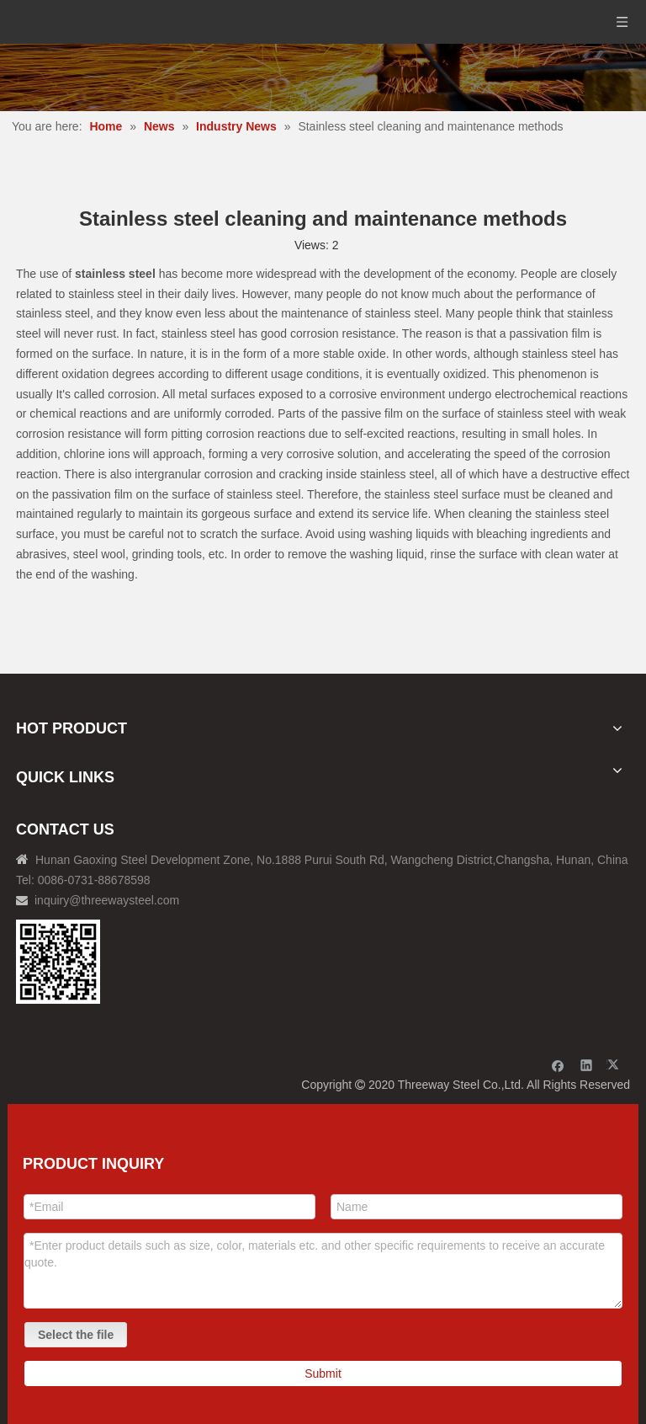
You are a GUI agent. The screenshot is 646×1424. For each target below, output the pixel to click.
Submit (323, 1373)
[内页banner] (323, 77)
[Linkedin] (586, 1064)
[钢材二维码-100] (58, 962)
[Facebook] (558, 1064)
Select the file (76, 1334)
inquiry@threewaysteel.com (106, 900)
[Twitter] (615, 1064)
